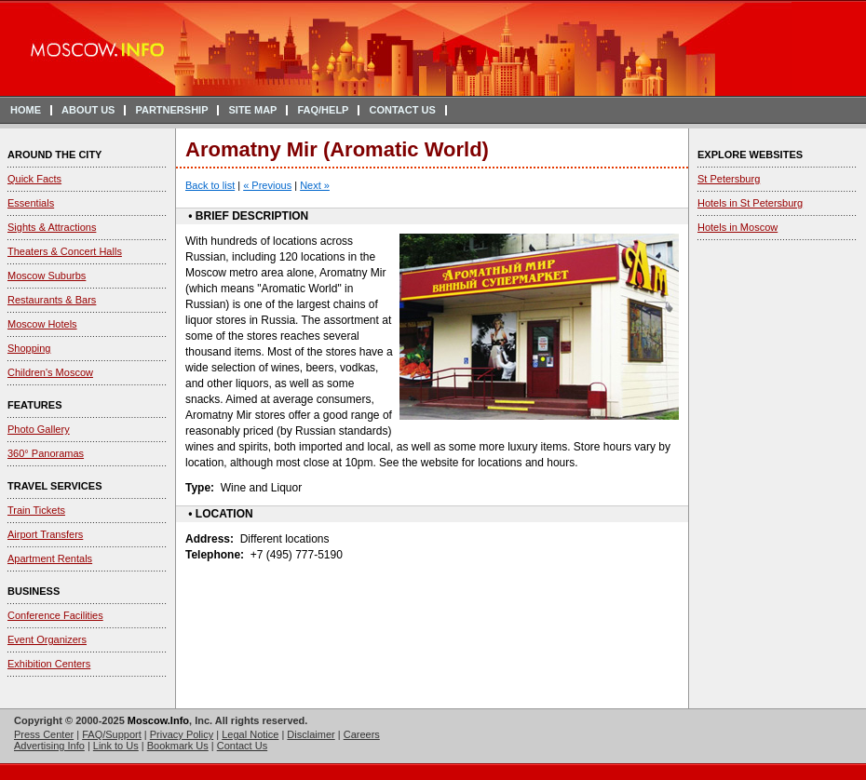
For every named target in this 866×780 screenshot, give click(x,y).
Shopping (29, 348)
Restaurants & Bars (51, 299)
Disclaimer (310, 734)
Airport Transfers (45, 534)
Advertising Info (49, 745)
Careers (362, 734)
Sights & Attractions (51, 227)
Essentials (30, 202)
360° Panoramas (45, 453)
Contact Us (242, 745)
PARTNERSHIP (171, 109)
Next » (315, 185)
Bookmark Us (178, 745)
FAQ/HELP (322, 109)
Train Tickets (36, 510)
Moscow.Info (158, 720)
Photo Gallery (38, 429)
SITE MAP (252, 109)
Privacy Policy (181, 734)
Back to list (210, 185)
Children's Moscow (50, 372)
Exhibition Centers (48, 663)
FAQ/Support (112, 734)
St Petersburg (728, 178)
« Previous (267, 185)
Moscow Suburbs (46, 275)
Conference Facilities (55, 615)
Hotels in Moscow (737, 227)
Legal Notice (250, 734)
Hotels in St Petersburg (750, 202)
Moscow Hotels (42, 323)
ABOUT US (88, 109)
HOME (25, 109)
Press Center (44, 734)
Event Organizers (47, 639)
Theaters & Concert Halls (64, 251)
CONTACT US (402, 109)
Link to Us (116, 745)
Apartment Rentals (49, 558)
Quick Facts (34, 178)
